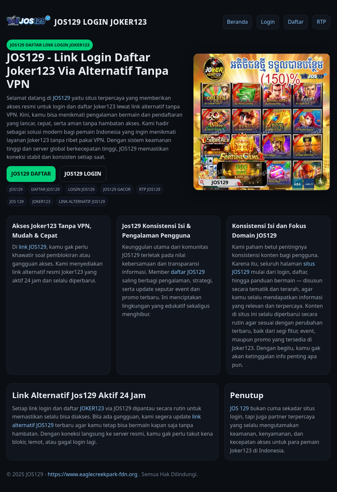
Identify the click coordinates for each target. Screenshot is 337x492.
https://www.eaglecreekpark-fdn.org (93, 474)
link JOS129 (32, 246)
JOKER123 (92, 408)
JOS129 (61, 97)
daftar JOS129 (188, 271)
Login (268, 21)
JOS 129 (239, 408)
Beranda (237, 21)
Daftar (296, 21)
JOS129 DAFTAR (31, 173)
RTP (321, 21)
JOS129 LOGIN (83, 173)
